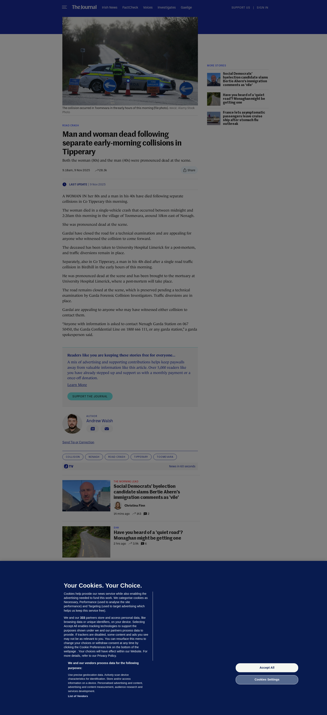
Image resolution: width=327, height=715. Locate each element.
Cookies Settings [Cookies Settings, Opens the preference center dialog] (267, 679)
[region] (163, 638)
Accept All (267, 667)
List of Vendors (78, 696)
